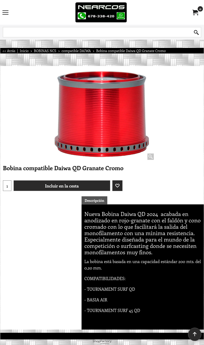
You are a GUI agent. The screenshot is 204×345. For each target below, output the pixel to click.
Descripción (94, 200)
